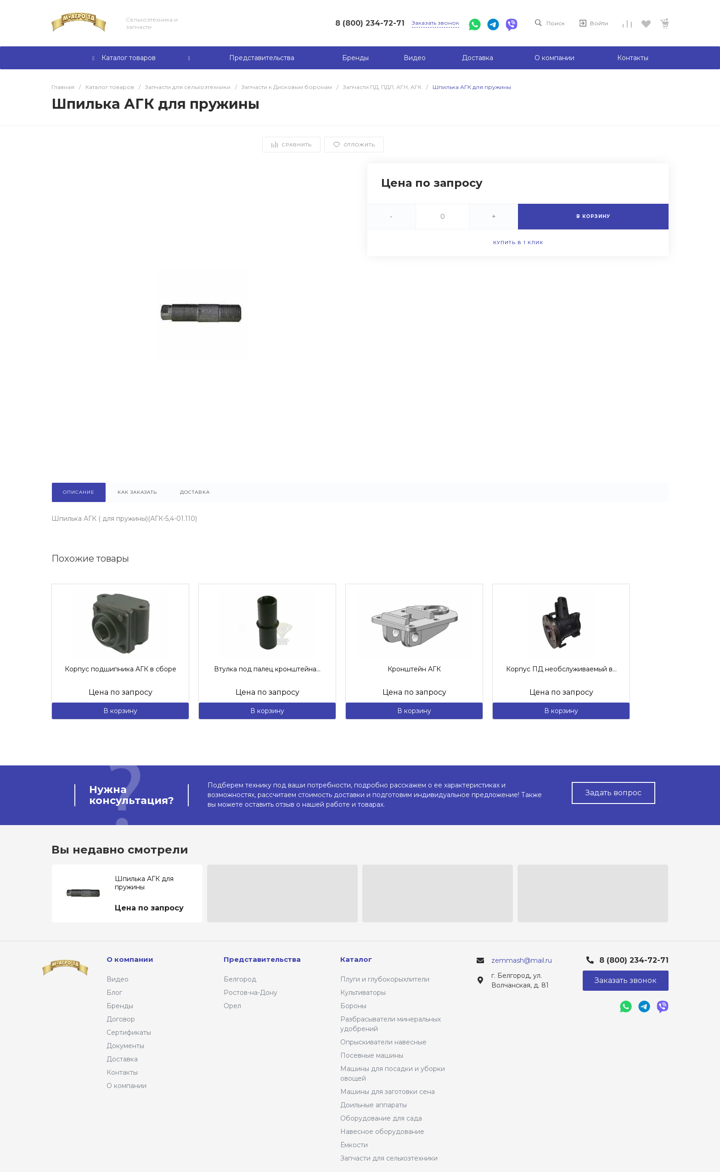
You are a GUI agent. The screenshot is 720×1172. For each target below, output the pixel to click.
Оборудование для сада (381, 1118)
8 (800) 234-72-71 (370, 23)
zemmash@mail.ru (521, 960)
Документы (125, 1046)
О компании (126, 1086)
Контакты (122, 1072)
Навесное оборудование (382, 1131)
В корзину (120, 711)
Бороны (353, 1006)
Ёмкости (354, 1145)
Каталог (356, 959)
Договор (121, 1019)
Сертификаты (129, 1032)
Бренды (120, 1006)
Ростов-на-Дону (250, 992)
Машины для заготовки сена (387, 1092)
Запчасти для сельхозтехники (389, 1158)
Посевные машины (371, 1055)
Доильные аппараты (373, 1105)
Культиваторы (363, 992)
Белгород (240, 979)
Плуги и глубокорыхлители (384, 979)
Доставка (122, 1059)
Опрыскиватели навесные (383, 1042)
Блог (114, 992)
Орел (232, 1006)
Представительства (262, 959)
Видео (118, 979)
